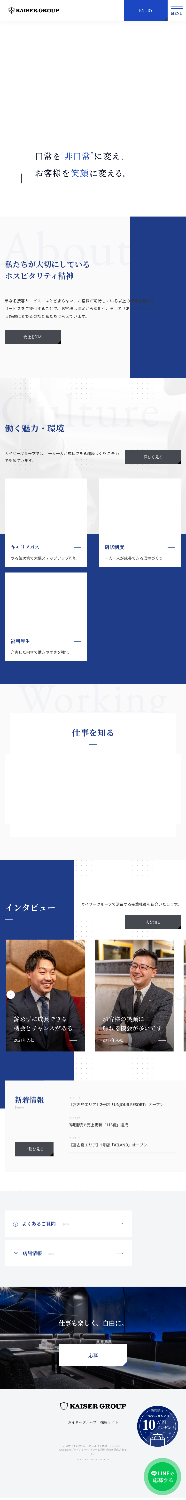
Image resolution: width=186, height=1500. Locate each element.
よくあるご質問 (45, 1254)
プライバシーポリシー (84, 1452)
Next (180, 1023)
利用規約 (105, 1452)
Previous (11, 1023)
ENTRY (146, 10)
